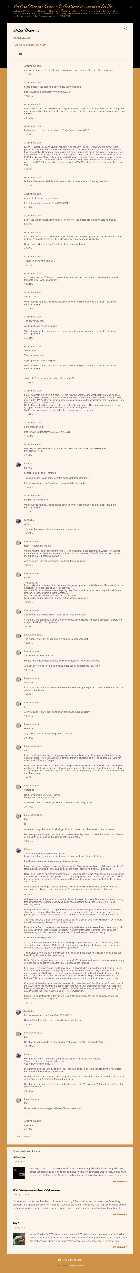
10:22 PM (29, 1046)
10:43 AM (28, 694)
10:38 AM (28, 602)
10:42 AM (28, 670)
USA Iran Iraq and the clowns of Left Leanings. (36, 1190)
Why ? (16, 1223)
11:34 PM (29, 414)
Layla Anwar (30, 541)
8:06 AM (28, 224)
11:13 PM (29, 338)
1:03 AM (28, 169)
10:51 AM (28, 841)
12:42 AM (28, 134)
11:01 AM (28, 487)
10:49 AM (28, 807)
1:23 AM (28, 185)
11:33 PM (29, 382)
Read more (120, 1181)
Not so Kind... (20, 1157)
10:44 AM (28, 738)
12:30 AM (28, 74)
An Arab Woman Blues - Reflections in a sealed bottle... (64, 6)
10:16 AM (28, 1091)
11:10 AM (28, 511)
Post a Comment (24, 1136)
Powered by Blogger (70, 1260)
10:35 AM (28, 565)
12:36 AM (28, 96)
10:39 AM (28, 626)
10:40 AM (28, 643)
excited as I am (36, 44)
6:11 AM (28, 1129)
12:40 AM (28, 118)
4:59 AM (28, 455)
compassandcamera (76, 1266)
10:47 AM (28, 777)
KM (26, 463)
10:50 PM (29, 533)
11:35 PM (29, 436)
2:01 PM (28, 1112)
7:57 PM (28, 1024)
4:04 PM (28, 248)
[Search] (131, 7)
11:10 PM (29, 308)
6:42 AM (28, 207)
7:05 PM (28, 1003)
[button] (125, 29)
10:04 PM (29, 284)
